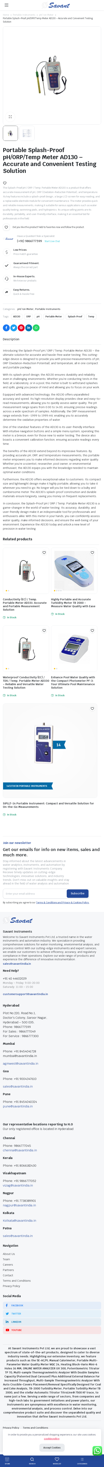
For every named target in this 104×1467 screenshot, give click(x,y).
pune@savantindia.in (18, 1106)
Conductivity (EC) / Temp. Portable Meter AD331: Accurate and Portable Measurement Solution (25, 604)
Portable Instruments (24, 14)
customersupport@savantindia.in (25, 994)
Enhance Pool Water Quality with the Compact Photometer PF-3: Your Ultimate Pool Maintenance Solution (73, 682)
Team (6, 1259)
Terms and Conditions (17, 1280)
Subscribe (77, 893)
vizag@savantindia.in (18, 1185)
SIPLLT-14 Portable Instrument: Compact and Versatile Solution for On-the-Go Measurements (48, 805)
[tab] (11, 339)
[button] (5, 183)
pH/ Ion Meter (46, 14)
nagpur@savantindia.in (19, 1205)
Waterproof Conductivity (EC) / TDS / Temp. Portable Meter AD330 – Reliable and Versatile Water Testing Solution (26, 682)
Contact (8, 1275)
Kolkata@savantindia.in (19, 1221)
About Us (9, 1254)
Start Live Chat (52, 241)
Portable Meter (54, 316)
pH (38, 316)
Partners (8, 1270)
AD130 (16, 316)
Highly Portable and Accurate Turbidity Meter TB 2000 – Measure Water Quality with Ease (73, 603)
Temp (91, 316)
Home (6, 14)
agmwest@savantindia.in (20, 1064)
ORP (28, 316)
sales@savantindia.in (17, 963)
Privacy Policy (11, 1286)
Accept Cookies (52, 1447)
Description (11, 339)
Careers (8, 1264)
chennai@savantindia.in (20, 1150)
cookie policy (52, 1438)
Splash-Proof (75, 316)
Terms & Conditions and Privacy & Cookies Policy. (62, 902)
